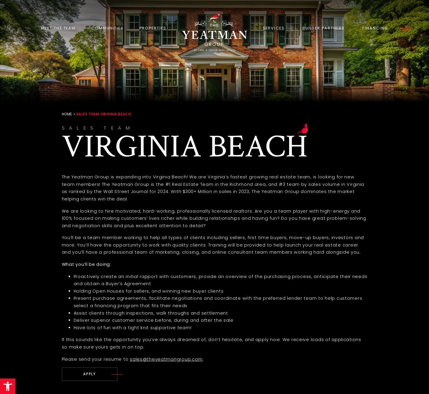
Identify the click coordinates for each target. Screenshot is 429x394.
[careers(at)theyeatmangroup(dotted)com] (90, 374)
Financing (375, 28)
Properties (153, 28)
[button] (7, 386)
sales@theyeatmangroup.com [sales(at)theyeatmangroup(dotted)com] (166, 359)
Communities (108, 28)
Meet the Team (58, 28)
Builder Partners (323, 28)
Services (273, 28)
